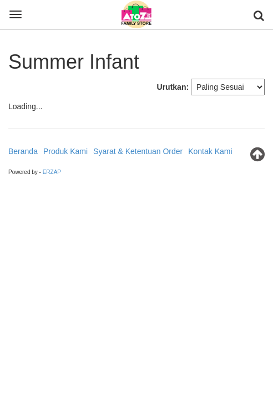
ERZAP (52, 172)
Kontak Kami (210, 151)
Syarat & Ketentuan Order (138, 151)
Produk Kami (65, 151)
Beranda (23, 151)
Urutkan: (173, 87)
